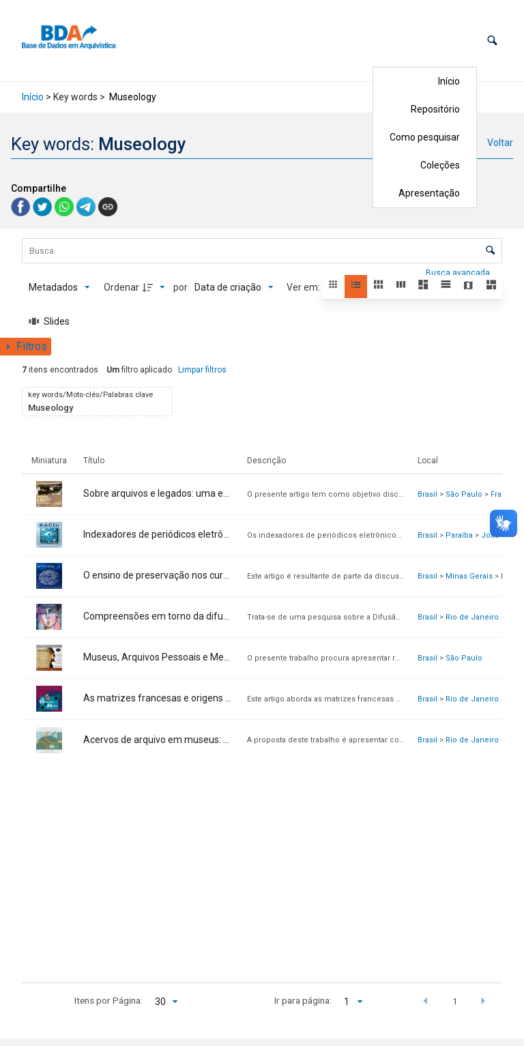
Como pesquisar (425, 137)
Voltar (500, 142)
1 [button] (455, 1001)
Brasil (427, 494)
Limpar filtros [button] (202, 370)
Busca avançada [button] (459, 273)
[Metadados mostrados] (59, 287)
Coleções (440, 165)
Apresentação (429, 193)
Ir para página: (303, 1000)
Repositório (435, 109)
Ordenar (121, 287)
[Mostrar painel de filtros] (25, 346)
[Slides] (49, 321)
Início (449, 81)
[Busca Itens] (262, 250)
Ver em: (304, 287)
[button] (492, 40)
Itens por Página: (108, 1000)
